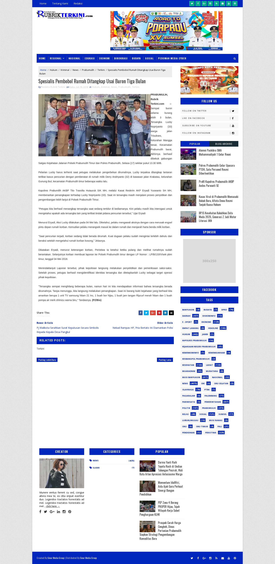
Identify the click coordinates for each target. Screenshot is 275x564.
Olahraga (188, 389)
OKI (203, 383)
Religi (185, 414)
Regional (56, 58)
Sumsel (223, 414)
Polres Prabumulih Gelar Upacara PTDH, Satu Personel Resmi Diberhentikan (217, 169)
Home (42, 3)
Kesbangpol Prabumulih (196, 359)
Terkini (101, 69)
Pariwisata (188, 402)
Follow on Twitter (210, 111)
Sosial (149, 58)
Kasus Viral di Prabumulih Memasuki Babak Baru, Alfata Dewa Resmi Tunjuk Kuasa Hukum (218, 201)
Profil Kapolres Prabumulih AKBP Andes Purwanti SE (216, 183)
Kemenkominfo (190, 352)
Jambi (205, 334)
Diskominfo (208, 315)
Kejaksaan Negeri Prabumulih (199, 346)
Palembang (210, 395)
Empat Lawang (190, 328)
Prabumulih (88, 69)
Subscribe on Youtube (210, 125)
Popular (195, 144)
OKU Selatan (221, 383)
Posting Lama (165, 360)
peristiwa (210, 432)
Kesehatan (188, 365)
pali (219, 426)
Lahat (209, 365)
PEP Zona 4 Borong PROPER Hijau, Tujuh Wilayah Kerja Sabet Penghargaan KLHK (160, 508)
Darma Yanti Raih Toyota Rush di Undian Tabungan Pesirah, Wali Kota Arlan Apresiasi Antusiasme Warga (161, 468)
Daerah (186, 315)
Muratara (212, 371)
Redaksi (78, 3)
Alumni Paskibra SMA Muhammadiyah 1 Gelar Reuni (215, 152)
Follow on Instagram (210, 133)
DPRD (224, 309)
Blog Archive (223, 144)
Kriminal (65, 69)
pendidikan (188, 432)
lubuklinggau (190, 420)
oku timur (202, 426)
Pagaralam (188, 395)
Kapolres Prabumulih (194, 340)
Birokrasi (121, 58)
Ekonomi (104, 58)
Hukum (53, 69)
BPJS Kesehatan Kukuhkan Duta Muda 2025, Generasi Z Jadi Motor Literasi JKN (217, 217)
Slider (96, 467)
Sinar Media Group (56, 558)
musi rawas (215, 420)
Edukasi (90, 58)
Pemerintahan (212, 402)
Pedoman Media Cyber (172, 58)
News (76, 69)
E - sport (187, 322)
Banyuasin (188, 309)
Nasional (75, 58)
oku (184, 426)
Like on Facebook (210, 118)
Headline (213, 328)
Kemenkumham (216, 352)
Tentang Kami (60, 3)
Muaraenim (188, 371)
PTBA (207, 389)
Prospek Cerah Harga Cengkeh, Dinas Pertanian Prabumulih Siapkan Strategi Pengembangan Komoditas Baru (160, 531)
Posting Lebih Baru (47, 360)
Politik (186, 408)
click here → (53, 506)
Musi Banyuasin (191, 377)
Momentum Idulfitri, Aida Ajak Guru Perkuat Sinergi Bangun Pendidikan (161, 488)
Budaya (136, 58)
